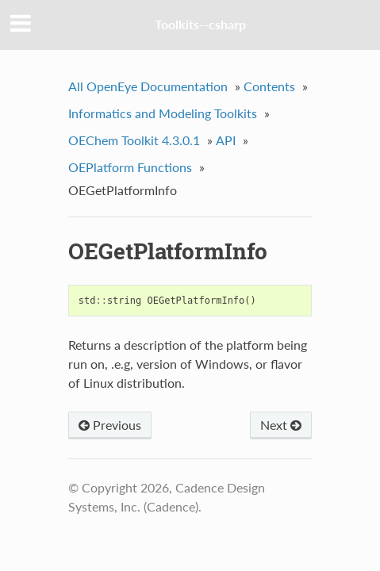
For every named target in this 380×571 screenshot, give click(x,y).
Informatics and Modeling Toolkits (162, 113)
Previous (110, 424)
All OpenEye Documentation (148, 86)
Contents (269, 86)
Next (280, 424)
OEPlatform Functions (130, 166)
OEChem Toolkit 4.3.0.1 (134, 140)
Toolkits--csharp (200, 24)
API (226, 140)
